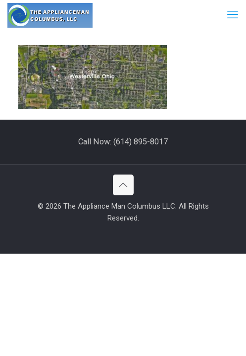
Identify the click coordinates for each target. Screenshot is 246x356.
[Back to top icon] (123, 185)
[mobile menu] (232, 14)
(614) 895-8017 (140, 141)
